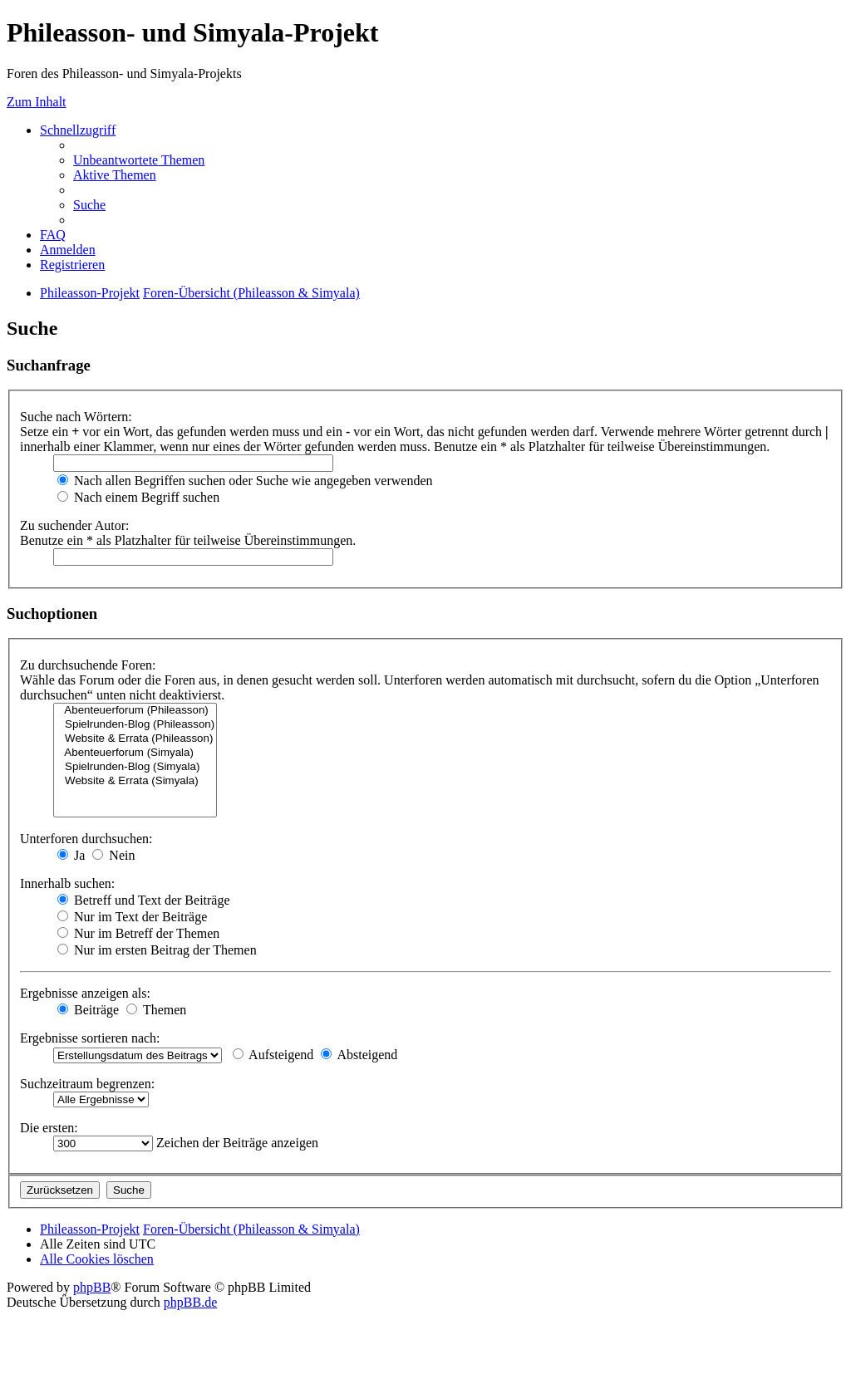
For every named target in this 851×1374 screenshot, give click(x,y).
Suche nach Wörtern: (76, 417)
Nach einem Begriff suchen (138, 497)
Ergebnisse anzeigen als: (85, 993)
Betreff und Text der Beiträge (143, 900)
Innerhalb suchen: (67, 883)
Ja (71, 855)
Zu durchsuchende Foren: (88, 665)
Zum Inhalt (36, 102)
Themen (156, 1010)
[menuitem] (138, 160)
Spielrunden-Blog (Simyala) (135, 767)
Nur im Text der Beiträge (132, 917)
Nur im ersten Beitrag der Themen (157, 950)
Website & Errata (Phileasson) (135, 739)
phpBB (92, 1287)
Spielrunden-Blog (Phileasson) (135, 725)
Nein (113, 855)
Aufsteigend (273, 1055)
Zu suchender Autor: (75, 525)
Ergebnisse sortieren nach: (90, 1038)
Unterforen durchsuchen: (86, 839)
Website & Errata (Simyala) (135, 781)
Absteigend (359, 1055)
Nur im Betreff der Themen (138, 933)
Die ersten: (49, 1128)
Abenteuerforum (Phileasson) (135, 711)
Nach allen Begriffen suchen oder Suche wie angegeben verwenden (245, 481)
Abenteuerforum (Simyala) (135, 753)
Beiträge (88, 1010)
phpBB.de (190, 1302)
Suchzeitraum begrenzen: (87, 1084)
